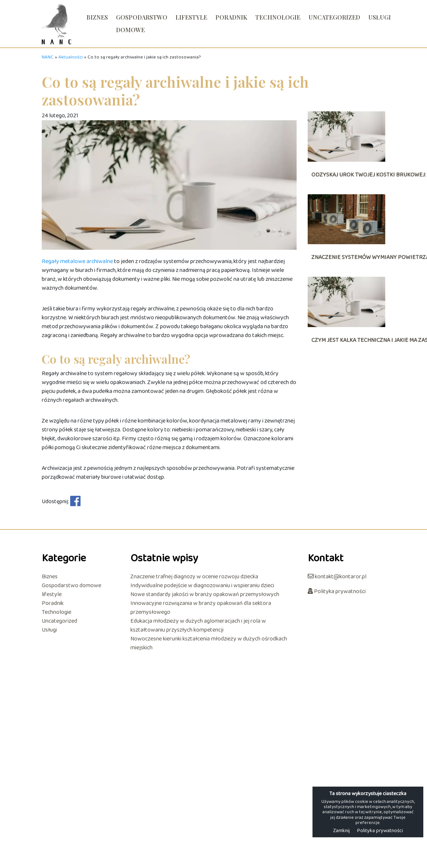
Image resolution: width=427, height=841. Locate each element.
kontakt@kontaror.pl (337, 577)
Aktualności (70, 57)
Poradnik (231, 17)
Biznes (97, 17)
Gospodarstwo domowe (141, 23)
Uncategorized (334, 17)
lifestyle (191, 17)
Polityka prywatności (337, 591)
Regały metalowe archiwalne (77, 261)
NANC (48, 57)
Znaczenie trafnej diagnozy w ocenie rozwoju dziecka (194, 576)
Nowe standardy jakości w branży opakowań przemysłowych (204, 594)
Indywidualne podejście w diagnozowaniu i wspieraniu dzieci (202, 585)
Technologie (277, 17)
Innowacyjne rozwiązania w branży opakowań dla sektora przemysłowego (200, 608)
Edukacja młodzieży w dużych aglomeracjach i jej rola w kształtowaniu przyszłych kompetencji (198, 626)
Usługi (379, 17)
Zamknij (341, 831)
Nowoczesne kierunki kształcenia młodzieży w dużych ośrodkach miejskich (208, 643)
